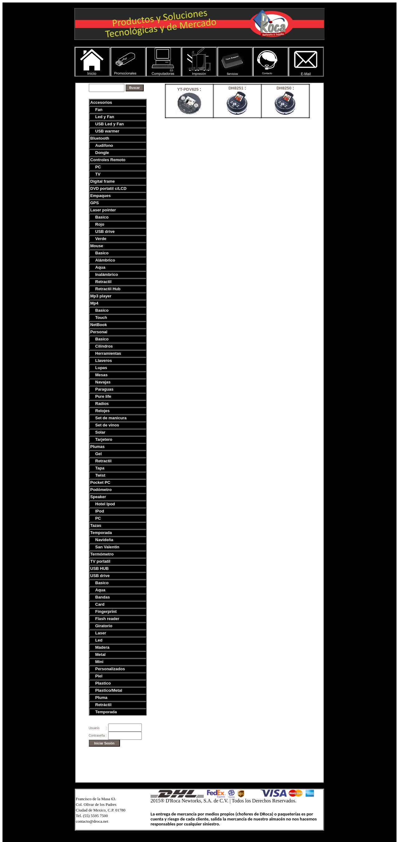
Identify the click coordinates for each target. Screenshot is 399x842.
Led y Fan (104, 116)
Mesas (101, 375)
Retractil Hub (108, 288)
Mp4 (94, 303)
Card (100, 604)
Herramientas (108, 353)
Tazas (95, 525)
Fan (99, 109)
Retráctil (103, 704)
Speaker (98, 496)
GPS (94, 202)
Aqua (100, 267)
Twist (100, 475)
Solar (100, 432)
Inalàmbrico (106, 274)
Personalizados (110, 668)
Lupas (101, 367)
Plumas (97, 446)
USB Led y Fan (109, 124)
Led (99, 640)
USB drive (105, 231)
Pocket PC (100, 482)
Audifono (104, 145)
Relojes (102, 410)
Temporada (101, 532)
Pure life (103, 396)
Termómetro (102, 554)
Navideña (104, 539)
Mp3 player (101, 296)
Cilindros (104, 346)
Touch (101, 317)
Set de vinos (107, 425)
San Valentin (107, 547)
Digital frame (102, 181)
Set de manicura (111, 418)
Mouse (96, 245)
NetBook (98, 324)
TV (98, 174)
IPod (99, 511)
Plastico (103, 683)
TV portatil (100, 561)
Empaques (100, 195)
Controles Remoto (108, 159)
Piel (99, 676)
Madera (102, 647)
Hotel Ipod (105, 504)
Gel (98, 453)
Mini (99, 661)
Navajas (103, 382)
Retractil (103, 281)
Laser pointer (103, 210)
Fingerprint (106, 611)
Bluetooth (99, 138)
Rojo (99, 224)
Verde (100, 238)
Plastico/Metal (109, 690)
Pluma (101, 697)
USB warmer (107, 131)
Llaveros (103, 360)
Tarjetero (104, 439)
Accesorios (101, 102)
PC (98, 167)
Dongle (102, 152)
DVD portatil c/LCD (108, 188)
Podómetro (101, 489)
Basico (102, 217)
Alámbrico (105, 260)
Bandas (102, 597)
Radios (102, 403)
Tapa (99, 468)
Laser (100, 633)
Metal (100, 654)
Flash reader (107, 618)
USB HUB (99, 568)
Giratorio (104, 625)
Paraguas (104, 389)
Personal (99, 332)
